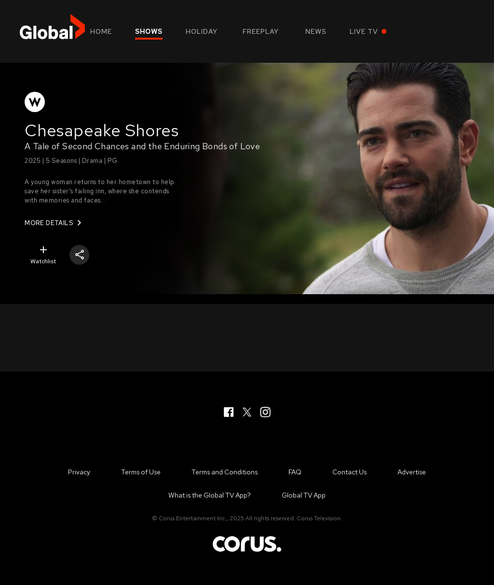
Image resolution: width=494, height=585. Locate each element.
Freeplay (261, 31)
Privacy (79, 472)
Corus (247, 544)
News (316, 31)
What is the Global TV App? (209, 495)
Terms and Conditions (225, 472)
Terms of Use (141, 472)
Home (101, 31)
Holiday (202, 31)
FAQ (295, 472)
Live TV (364, 31)
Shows (149, 31)
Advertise (412, 472)
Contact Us (349, 472)
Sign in (460, 31)
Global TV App (304, 495)
